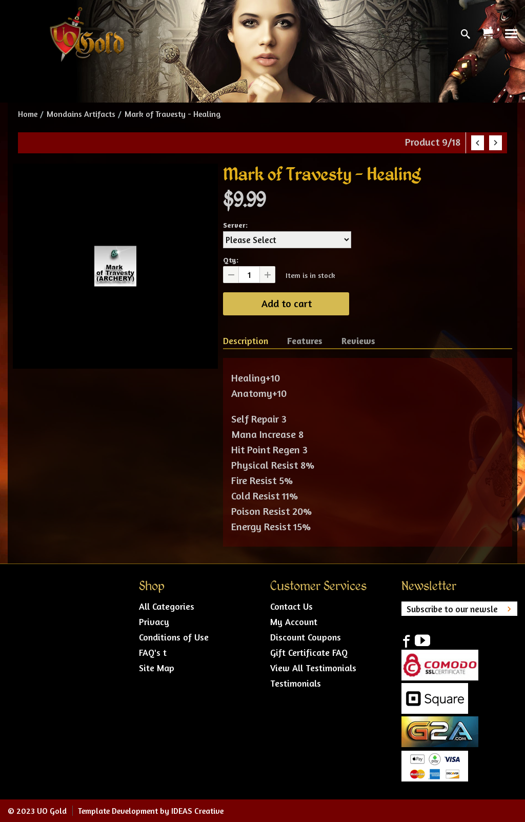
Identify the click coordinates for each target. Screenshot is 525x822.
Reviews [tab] (358, 340)
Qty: (230, 259)
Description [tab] (245, 340)
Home (27, 114)
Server (234, 224)
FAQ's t (153, 652)
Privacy (154, 621)
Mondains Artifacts (81, 114)
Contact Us (291, 606)
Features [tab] (304, 340)
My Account (293, 621)
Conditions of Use (174, 637)
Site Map (156, 667)
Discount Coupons (305, 637)
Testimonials (295, 683)
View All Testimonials (313, 667)
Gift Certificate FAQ (309, 652)
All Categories (166, 606)
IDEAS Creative (197, 811)
